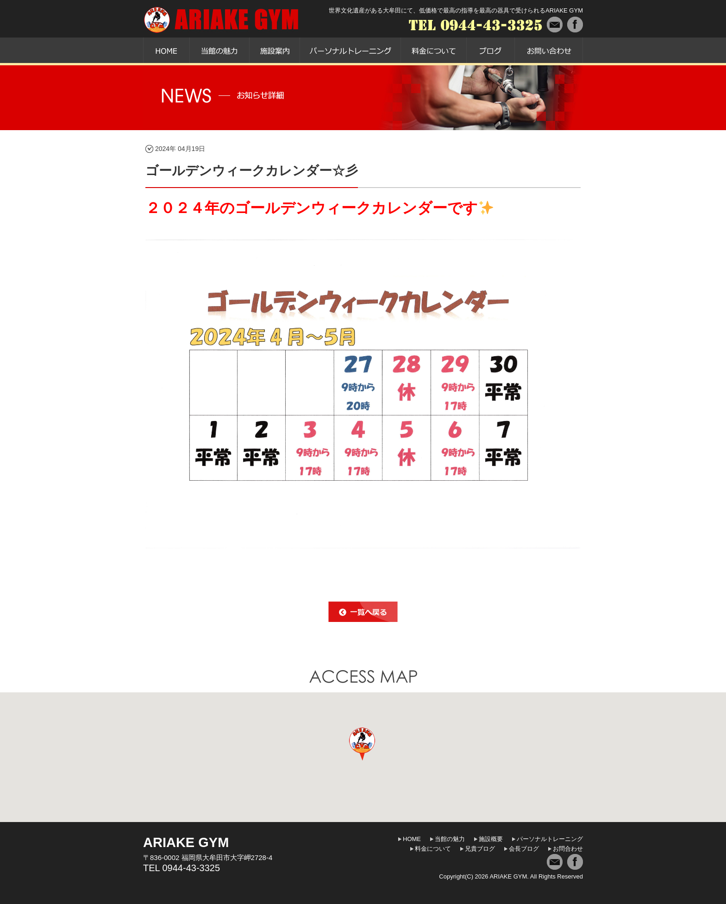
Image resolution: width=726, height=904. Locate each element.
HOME (412, 838)
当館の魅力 (450, 838)
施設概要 (491, 838)
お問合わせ (568, 848)
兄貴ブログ (480, 848)
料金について (433, 848)
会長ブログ (524, 848)
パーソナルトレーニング (550, 838)
